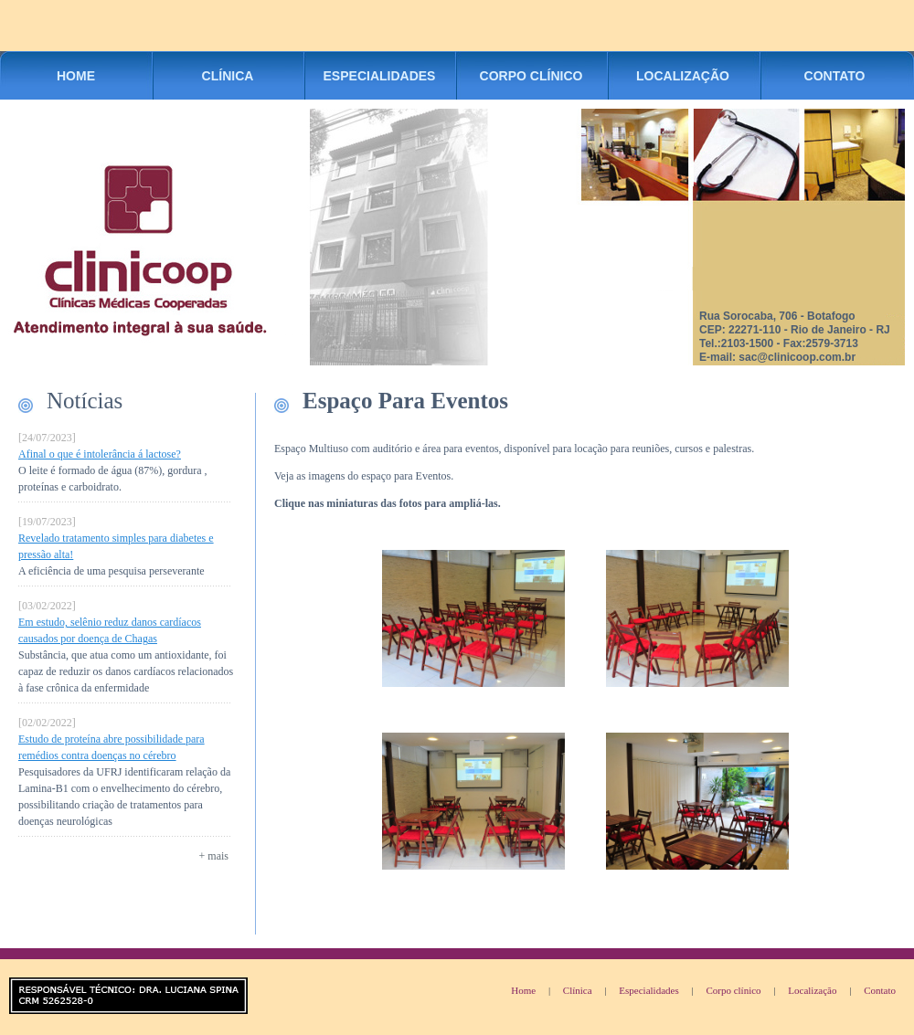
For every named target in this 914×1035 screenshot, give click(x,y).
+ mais (213, 856)
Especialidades (648, 990)
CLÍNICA (228, 76)
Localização (812, 990)
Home (523, 990)
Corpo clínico (733, 990)
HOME (76, 76)
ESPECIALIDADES (380, 76)
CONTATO (835, 76)
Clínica (577, 990)
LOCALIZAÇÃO (682, 76)
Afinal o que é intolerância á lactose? (99, 454)
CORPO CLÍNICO (531, 76)
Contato (880, 990)
